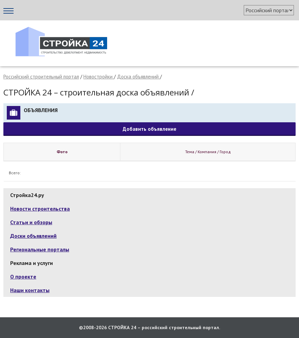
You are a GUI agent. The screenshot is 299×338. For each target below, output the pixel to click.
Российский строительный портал (41, 76)
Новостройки (98, 76)
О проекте (23, 276)
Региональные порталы (39, 249)
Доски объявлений (33, 235)
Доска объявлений (138, 76)
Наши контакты (29, 290)
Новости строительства (40, 208)
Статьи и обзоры (31, 222)
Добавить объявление (149, 129)
